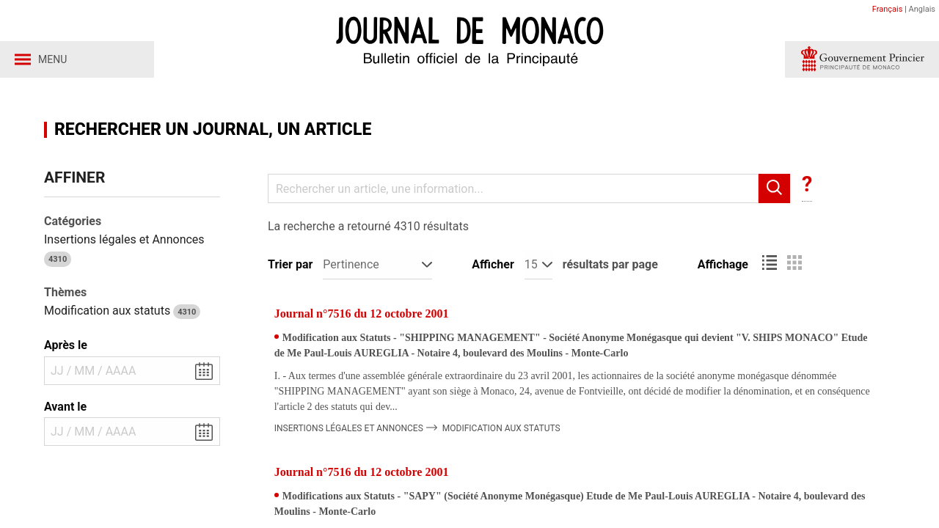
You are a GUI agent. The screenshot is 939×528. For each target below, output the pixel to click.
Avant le (65, 407)
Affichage (723, 264)
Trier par (290, 264)
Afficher (493, 264)
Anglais (922, 9)
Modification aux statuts (122, 311)
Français (887, 9)
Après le (65, 345)
